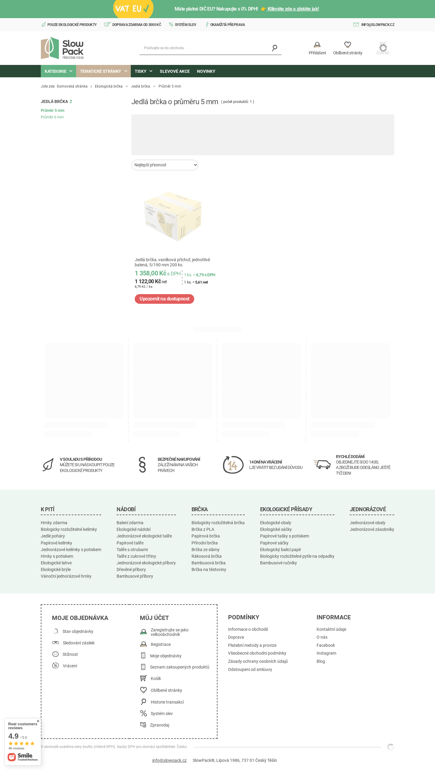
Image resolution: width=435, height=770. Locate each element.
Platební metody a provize (252, 645)
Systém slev (185, 25)
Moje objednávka (80, 617)
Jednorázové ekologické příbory (146, 562)
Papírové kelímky (56, 543)
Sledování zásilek (79, 643)
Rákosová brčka (207, 556)
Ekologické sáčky (276, 529)
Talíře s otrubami (132, 549)
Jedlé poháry (53, 536)
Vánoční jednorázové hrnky (66, 576)
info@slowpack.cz (377, 25)
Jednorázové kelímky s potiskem (71, 549)
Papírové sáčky (274, 543)
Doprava (236, 637)
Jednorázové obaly (367, 522)
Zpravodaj (159, 725)
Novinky (206, 71)
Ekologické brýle (56, 569)
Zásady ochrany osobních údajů (258, 661)
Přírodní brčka (205, 543)
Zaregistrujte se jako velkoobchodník (169, 632)
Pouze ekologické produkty (72, 25)
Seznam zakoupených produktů (179, 667)
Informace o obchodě (248, 629)
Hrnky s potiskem (57, 556)
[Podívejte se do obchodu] (211, 48)
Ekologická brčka (109, 86)
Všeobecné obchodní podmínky (257, 653)
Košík (156, 678)
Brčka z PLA (203, 529)
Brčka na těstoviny (209, 569)
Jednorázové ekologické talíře (144, 536)
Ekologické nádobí (133, 529)
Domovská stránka (72, 86)
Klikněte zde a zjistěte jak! (293, 9)
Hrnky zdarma (54, 522)
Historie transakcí (167, 702)
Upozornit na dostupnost (164, 299)
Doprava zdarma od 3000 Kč (136, 25)
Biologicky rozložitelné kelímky (69, 529)
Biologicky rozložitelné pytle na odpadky (297, 556)
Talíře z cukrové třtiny (136, 556)
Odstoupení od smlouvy (250, 669)
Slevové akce (175, 71)
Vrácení (70, 666)
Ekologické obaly (275, 522)
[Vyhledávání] (275, 48)
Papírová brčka (206, 536)
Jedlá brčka (140, 86)
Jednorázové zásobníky (372, 529)
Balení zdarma (130, 522)
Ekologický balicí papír (280, 549)
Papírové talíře (130, 543)
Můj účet (154, 617)
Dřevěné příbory (131, 569)
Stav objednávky (78, 631)
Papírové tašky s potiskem (284, 536)
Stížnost (70, 654)
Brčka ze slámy (206, 549)
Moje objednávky (166, 656)
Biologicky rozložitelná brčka (218, 522)
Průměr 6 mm (52, 117)
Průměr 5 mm (52, 110)
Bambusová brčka (209, 562)
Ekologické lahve (56, 562)
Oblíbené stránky (166, 690)
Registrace (161, 644)
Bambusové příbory (135, 576)
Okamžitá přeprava (227, 25)
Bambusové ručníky (278, 562)
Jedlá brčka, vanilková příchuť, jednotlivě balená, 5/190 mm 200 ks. (172, 262)
